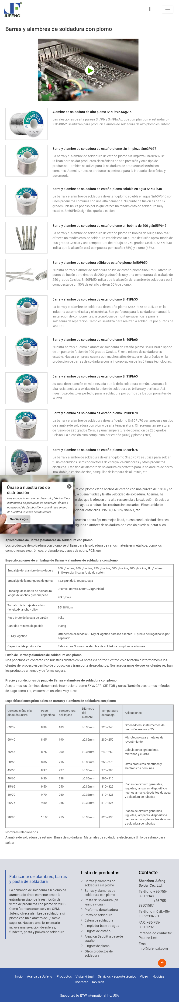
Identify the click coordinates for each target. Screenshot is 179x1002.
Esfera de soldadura (99, 920)
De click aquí (19, 519)
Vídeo (144, 977)
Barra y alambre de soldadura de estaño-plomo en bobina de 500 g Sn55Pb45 (109, 225)
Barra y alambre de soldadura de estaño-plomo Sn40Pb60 (95, 339)
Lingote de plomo (97, 946)
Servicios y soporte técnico (117, 977)
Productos (64, 977)
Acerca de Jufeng (39, 977)
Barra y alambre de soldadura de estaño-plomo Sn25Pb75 (95, 450)
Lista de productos (100, 872)
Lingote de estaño (97, 931)
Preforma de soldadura (101, 910)
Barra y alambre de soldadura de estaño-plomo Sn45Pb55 (95, 299)
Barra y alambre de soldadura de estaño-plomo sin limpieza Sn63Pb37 (104, 148)
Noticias (158, 977)
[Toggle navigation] (167, 9)
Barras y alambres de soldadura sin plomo (100, 883)
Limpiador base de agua (102, 926)
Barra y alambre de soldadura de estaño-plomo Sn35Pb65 (95, 376)
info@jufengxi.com (153, 948)
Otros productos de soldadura (99, 953)
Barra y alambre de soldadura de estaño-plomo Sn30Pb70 (95, 413)
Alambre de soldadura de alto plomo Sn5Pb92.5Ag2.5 (91, 112)
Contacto (148, 872)
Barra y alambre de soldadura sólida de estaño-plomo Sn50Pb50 (100, 262)
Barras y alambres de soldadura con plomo (100, 893)
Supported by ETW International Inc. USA (89, 995)
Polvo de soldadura (98, 915)
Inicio (19, 977)
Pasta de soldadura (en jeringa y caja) (101, 902)
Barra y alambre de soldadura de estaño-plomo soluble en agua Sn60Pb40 (107, 189)
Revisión (98, 982)
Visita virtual (84, 977)
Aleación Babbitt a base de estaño (104, 938)
